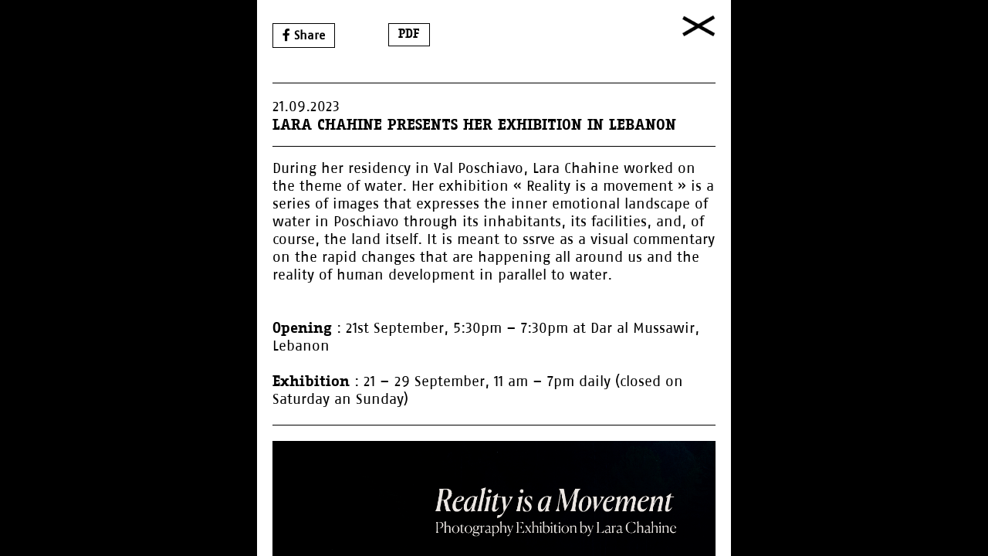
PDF (409, 34)
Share (304, 35)
